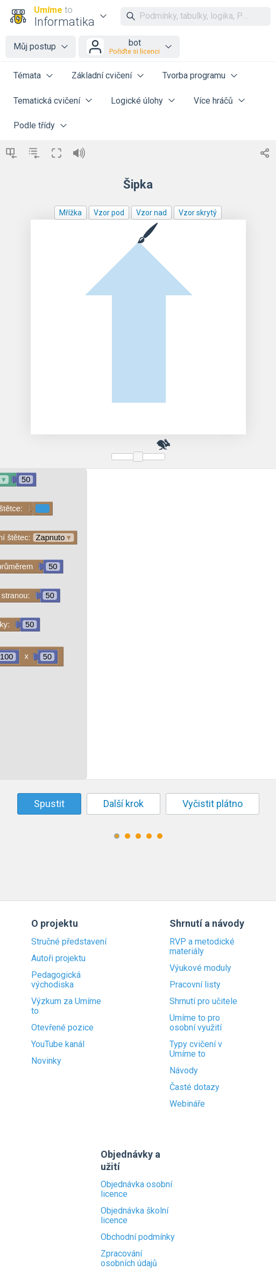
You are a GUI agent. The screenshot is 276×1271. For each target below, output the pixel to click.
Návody (183, 1071)
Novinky (46, 1061)
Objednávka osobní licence (136, 1189)
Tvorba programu (193, 75)
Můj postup (34, 46)
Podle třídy (34, 125)
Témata (27, 75)
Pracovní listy (195, 985)
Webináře (187, 1104)
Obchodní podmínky (138, 1237)
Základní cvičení (102, 75)
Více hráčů (213, 101)
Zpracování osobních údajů (129, 1258)
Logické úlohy (137, 101)
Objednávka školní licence (134, 1215)
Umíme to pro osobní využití (195, 1023)
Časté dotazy (194, 1087)
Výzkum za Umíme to (66, 1006)
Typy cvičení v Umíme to (195, 1049)
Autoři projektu (58, 958)
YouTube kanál (57, 1044)
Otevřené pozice (62, 1028)
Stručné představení (69, 942)
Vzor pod (109, 212)
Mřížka (70, 212)
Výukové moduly (200, 968)
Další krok (123, 803)
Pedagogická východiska (56, 980)
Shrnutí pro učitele (203, 1001)
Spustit (49, 803)
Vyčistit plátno (212, 803)
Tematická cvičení (46, 101)
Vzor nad (151, 212)
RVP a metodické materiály (202, 946)
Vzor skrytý (198, 212)
